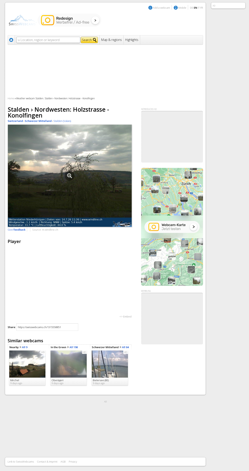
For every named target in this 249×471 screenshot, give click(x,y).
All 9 (24, 347)
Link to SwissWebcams (21, 461)
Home (11, 98)
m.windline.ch (50, 229)
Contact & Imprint (47, 461)
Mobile (182, 7)
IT (199, 7)
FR (201, 7)
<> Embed (125, 316)
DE (191, 7)
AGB (63, 461)
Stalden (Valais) (62, 121)
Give (16, 229)
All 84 (125, 347)
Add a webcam (161, 7)
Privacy (73, 461)
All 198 (74, 347)
